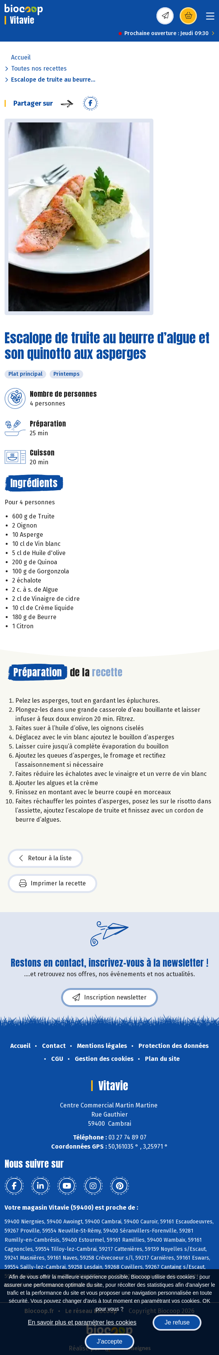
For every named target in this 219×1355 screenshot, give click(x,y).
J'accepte (109, 1341)
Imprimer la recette (52, 883)
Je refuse (177, 1322)
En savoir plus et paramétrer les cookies (82, 1322)
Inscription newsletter (109, 997)
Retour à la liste (45, 858)
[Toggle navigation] (210, 18)
